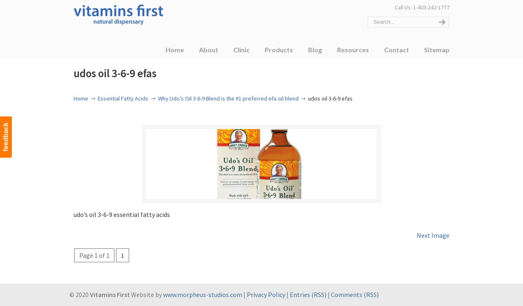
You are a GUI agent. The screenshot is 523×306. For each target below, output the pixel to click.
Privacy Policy (266, 295)
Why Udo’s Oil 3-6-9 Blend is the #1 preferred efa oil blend (228, 98)
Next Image (433, 236)
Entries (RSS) (308, 295)
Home (81, 98)
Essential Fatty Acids (123, 98)
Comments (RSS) (355, 295)
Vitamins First (118, 13)
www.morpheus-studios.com (202, 295)
